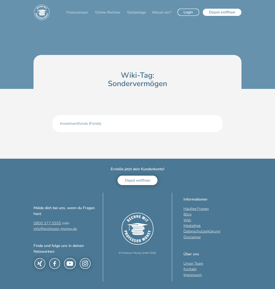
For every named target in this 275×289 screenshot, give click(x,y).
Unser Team (193, 263)
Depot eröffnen (137, 180)
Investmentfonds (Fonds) (80, 123)
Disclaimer (192, 237)
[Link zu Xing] (39, 263)
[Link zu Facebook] (54, 263)
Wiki (187, 220)
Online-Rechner (107, 12)
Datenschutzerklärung (201, 231)
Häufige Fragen (196, 208)
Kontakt (190, 269)
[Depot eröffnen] (222, 12)
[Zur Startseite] (42, 12)
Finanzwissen (77, 12)
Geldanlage (136, 12)
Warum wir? (161, 12)
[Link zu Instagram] (85, 263)
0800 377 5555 (47, 223)
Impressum (192, 274)
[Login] (188, 12)
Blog (187, 214)
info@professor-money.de (55, 228)
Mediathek (192, 225)
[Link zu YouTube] (70, 263)
